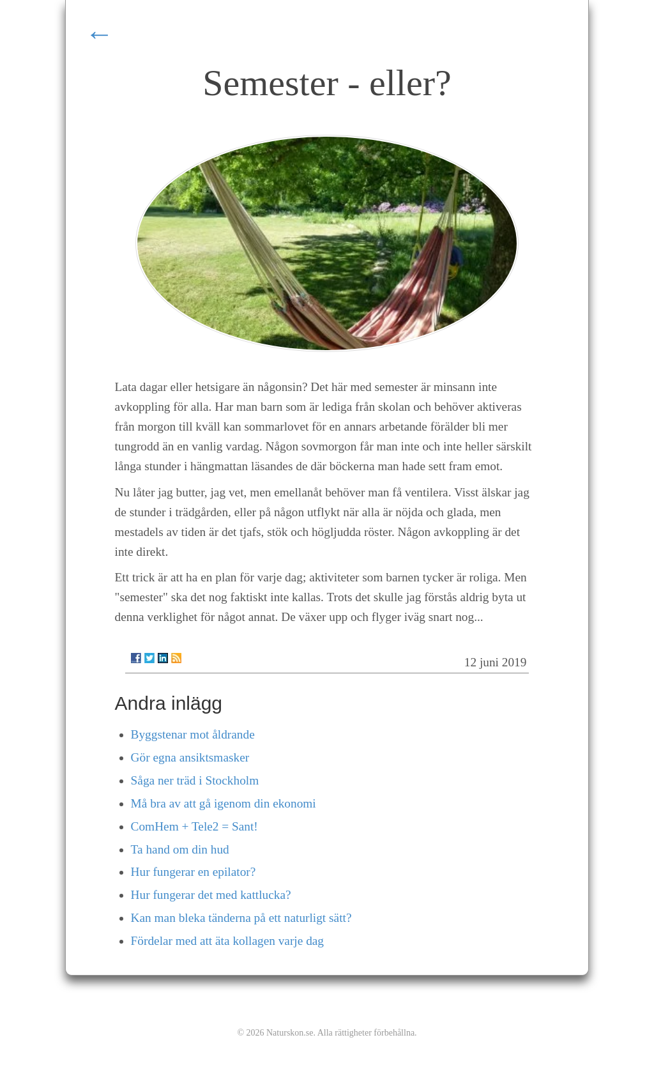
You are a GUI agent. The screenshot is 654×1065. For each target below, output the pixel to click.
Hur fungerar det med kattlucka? (211, 894)
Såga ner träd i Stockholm (195, 780)
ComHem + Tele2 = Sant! (194, 826)
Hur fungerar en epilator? (193, 871)
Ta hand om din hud (180, 849)
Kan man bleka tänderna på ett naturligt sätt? (241, 917)
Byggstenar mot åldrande (193, 734)
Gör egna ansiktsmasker (190, 757)
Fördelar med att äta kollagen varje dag (227, 940)
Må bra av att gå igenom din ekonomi (223, 803)
